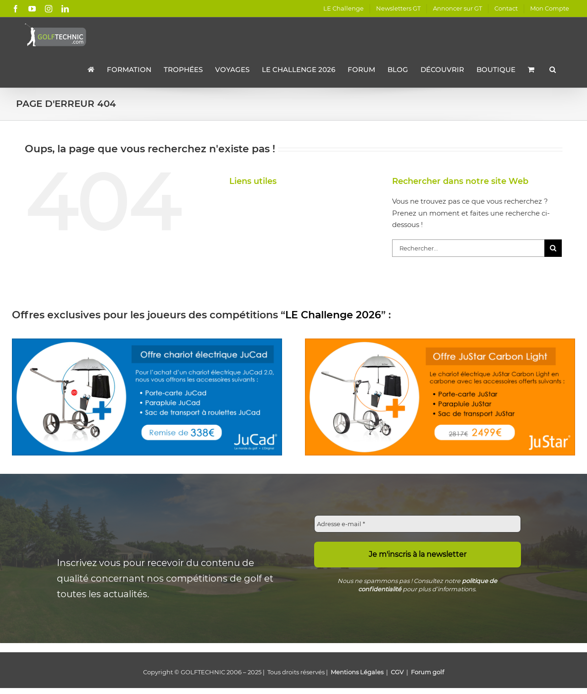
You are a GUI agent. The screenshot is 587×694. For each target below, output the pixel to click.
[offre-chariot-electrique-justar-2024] (440, 342)
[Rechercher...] (468, 248)
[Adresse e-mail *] (417, 524)
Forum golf (427, 672)
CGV (397, 672)
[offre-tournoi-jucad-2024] (147, 342)
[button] (552, 69)
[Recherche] (553, 248)
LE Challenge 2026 (333, 315)
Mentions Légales (357, 672)
